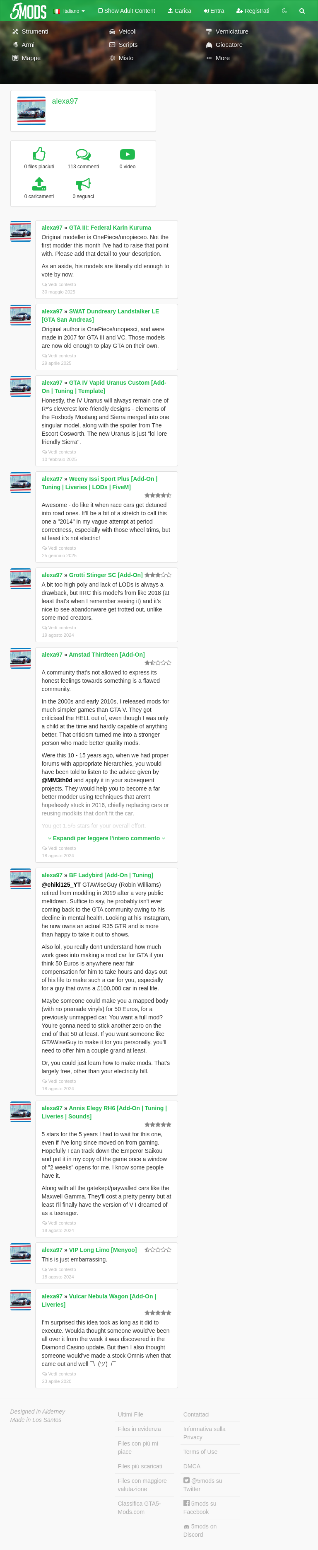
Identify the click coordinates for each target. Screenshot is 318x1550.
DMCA (191, 1466)
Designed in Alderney (37, 1411)
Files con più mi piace (138, 1447)
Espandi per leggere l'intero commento (106, 838)
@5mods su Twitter (202, 1484)
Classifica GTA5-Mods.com (139, 1507)
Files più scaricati (140, 1466)
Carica (179, 10)
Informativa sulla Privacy (204, 1433)
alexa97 (65, 101)
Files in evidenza (139, 1429)
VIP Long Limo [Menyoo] (103, 1250)
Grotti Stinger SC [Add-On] (106, 575)
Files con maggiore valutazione (142, 1484)
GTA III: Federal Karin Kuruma (110, 227)
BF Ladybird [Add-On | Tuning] (111, 875)
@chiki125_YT (61, 884)
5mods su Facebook (200, 1507)
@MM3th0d (57, 780)
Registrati (252, 10)
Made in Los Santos (36, 1420)
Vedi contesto (59, 284)
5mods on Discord (200, 1530)
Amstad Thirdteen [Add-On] (107, 654)
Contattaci (196, 1414)
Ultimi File (130, 1414)
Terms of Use (200, 1451)
